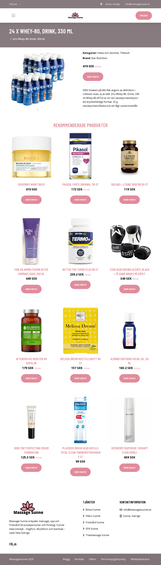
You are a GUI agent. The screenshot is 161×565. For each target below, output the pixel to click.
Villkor (92, 559)
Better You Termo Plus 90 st (80, 269)
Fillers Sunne (93, 516)
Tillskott (125, 53)
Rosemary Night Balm (31, 184)
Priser (143, 15)
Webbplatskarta (140, 559)
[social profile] (20, 4)
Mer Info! (93, 76)
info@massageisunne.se (137, 4)
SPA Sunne (92, 528)
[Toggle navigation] (13, 15)
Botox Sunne (93, 509)
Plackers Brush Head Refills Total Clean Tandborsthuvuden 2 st (80, 452)
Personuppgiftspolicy (113, 559)
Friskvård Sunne (95, 522)
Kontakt (79, 559)
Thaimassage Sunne (97, 535)
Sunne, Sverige (112, 4)
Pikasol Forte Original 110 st (80, 184)
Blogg (66, 559)
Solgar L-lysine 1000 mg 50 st (129, 184)
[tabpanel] (37, 78)
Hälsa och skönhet (108, 53)
